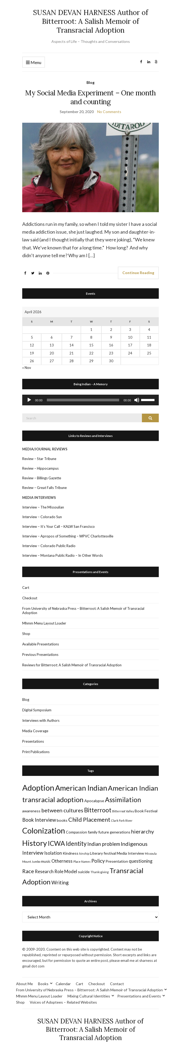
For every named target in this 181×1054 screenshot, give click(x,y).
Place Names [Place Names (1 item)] (81, 861)
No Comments (109, 111)
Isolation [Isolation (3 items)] (53, 853)
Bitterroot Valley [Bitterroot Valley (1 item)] (123, 811)
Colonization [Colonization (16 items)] (43, 830)
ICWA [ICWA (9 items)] (56, 843)
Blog (90, 82)
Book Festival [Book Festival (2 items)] (146, 811)
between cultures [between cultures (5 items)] (62, 810)
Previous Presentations (40, 654)
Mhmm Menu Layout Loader (44, 623)
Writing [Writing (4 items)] (60, 882)
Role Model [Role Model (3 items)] (65, 871)
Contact (117, 983)
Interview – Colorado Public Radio (49, 546)
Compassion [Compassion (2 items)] (76, 832)
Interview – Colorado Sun (42, 517)
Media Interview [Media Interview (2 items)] (130, 853)
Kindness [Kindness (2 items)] (70, 853)
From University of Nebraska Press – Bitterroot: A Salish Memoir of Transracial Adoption (83, 610)
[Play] (29, 400)
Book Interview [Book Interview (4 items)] (39, 820)
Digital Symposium (36, 710)
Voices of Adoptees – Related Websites (63, 1002)
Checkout (29, 598)
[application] (90, 400)
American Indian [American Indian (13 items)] (81, 787)
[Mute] (136, 400)
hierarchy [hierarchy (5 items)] (142, 831)
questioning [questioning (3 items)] (140, 861)
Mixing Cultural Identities (88, 996)
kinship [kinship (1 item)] (84, 853)
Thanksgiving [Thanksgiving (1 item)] (99, 872)
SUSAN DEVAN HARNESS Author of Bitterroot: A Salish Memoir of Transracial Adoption (90, 21)
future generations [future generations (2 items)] (114, 832)
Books (43, 983)
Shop (26, 633)
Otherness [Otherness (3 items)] (62, 861)
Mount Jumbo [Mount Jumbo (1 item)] (31, 861)
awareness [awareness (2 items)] (31, 811)
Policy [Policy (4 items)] (98, 861)
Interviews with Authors (40, 720)
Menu (33, 62)
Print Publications (36, 752)
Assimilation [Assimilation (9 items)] (123, 799)
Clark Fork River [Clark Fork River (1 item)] (122, 820)
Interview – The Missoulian (43, 507)
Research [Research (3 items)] (44, 871)
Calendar (63, 983)
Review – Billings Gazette (41, 478)
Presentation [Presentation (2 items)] (116, 861)
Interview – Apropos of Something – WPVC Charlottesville (67, 536)
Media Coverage (35, 731)
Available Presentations (40, 644)
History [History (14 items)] (34, 843)
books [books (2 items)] (62, 820)
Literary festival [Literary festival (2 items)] (103, 853)
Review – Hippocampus (40, 468)
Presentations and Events (139, 996)
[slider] (83, 400)
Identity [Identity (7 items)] (76, 843)
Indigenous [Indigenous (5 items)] (134, 843)
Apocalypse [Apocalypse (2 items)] (94, 800)
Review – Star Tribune (39, 459)
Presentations (33, 741)
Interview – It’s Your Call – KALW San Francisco (59, 526)
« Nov (26, 367)
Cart (25, 587)
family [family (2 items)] (92, 832)
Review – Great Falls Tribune (44, 487)
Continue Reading (138, 272)
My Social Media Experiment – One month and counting (90, 97)
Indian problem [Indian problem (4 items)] (103, 844)
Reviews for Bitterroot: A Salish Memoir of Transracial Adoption (72, 665)
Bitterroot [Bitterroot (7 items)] (97, 810)
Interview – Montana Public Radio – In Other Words (62, 555)
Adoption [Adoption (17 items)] (38, 787)
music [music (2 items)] (46, 861)
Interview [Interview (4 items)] (32, 853)
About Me (24, 983)
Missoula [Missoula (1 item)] (151, 853)
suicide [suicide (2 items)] (84, 871)
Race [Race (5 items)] (28, 871)
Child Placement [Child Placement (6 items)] (89, 819)
